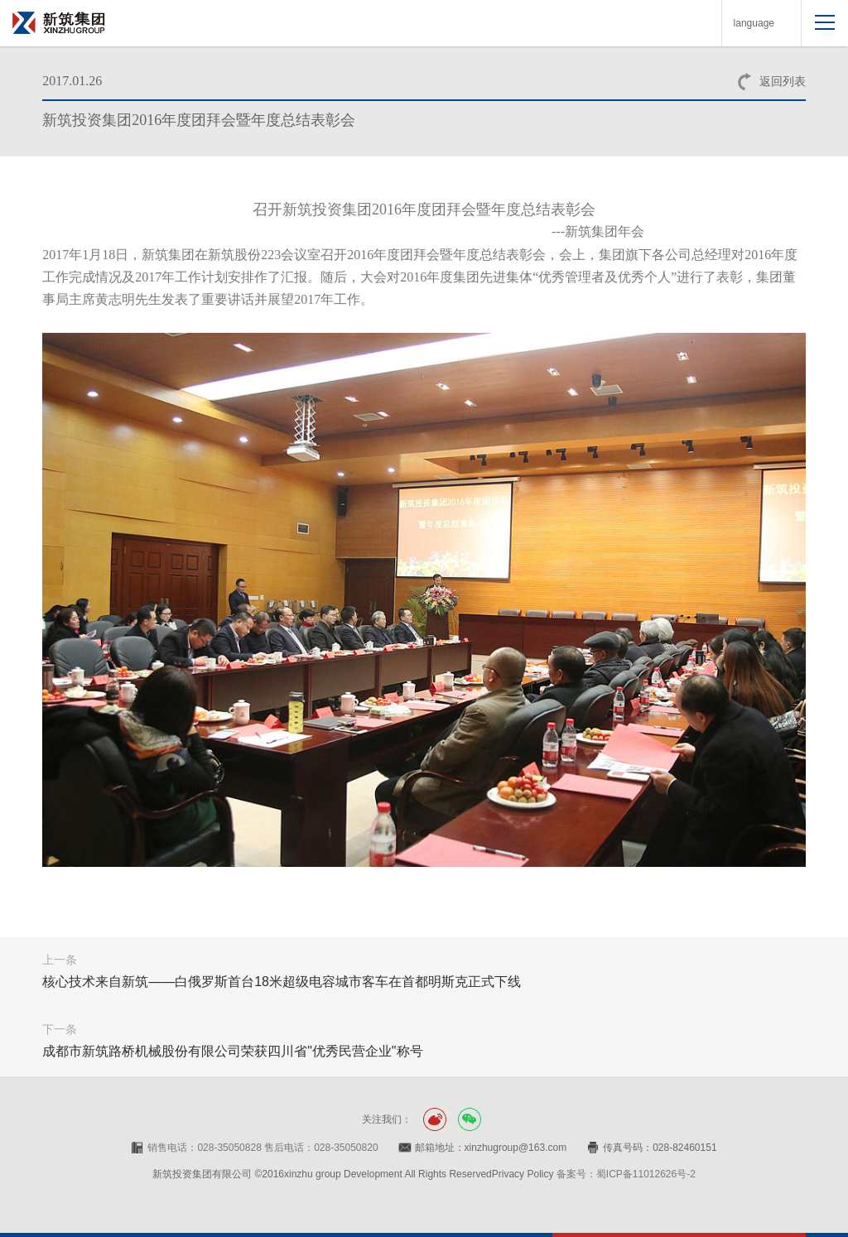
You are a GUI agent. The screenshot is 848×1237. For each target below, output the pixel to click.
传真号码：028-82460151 (659, 1147)
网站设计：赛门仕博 (424, 1191)
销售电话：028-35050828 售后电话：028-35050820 (262, 1147)
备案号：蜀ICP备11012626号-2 (626, 1174)
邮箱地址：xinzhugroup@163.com (491, 1147)
